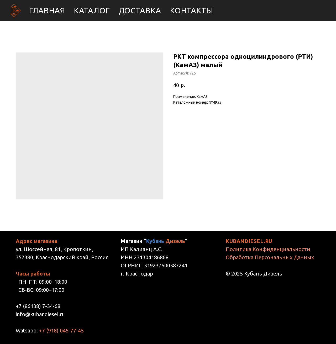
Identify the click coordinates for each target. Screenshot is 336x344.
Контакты (191, 10)
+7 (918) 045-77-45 (61, 330)
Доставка (140, 10)
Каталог (92, 10)
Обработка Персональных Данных (270, 257)
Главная (47, 10)
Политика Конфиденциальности (268, 249)
